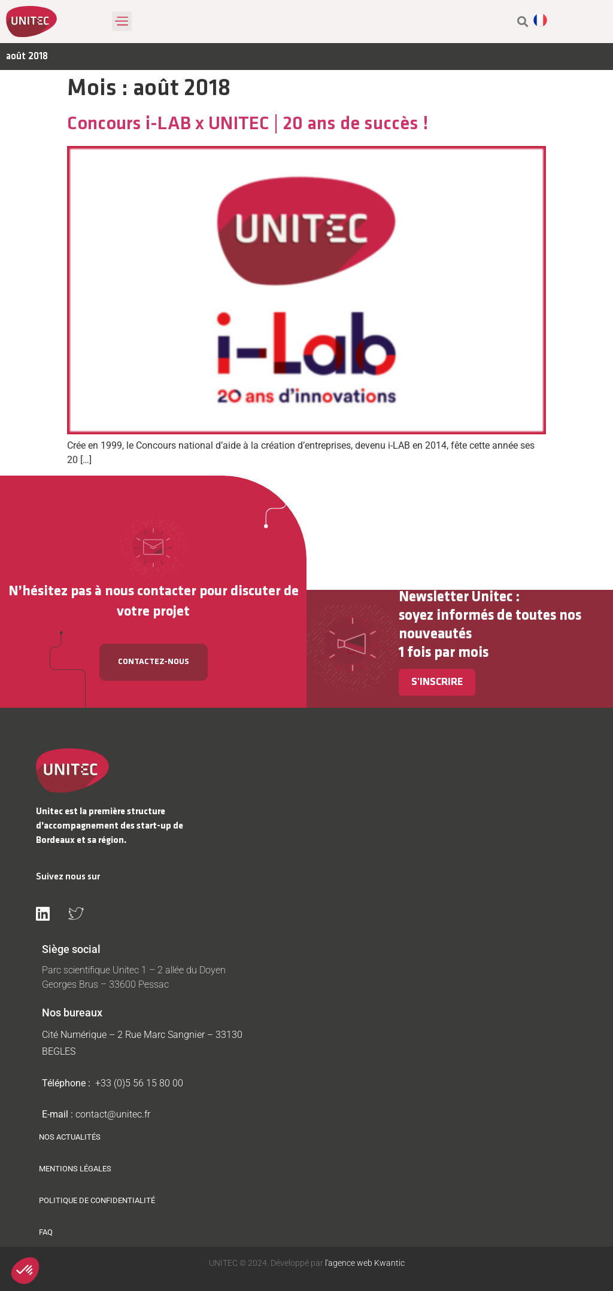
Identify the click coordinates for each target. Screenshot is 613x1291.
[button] (122, 21)
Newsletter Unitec (455, 597)
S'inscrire (437, 682)
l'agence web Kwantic (364, 1263)
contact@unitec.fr (112, 1114)
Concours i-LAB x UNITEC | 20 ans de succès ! (248, 124)
